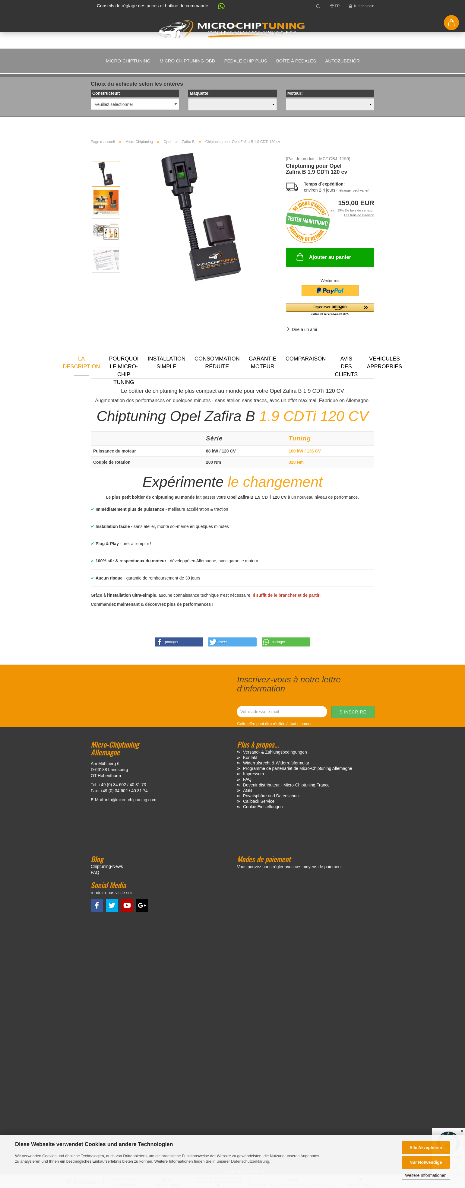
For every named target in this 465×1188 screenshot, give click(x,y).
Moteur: (295, 93)
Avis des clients (346, 366)
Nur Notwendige (426, 1162)
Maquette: (200, 93)
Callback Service (258, 801)
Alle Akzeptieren (426, 1147)
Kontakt (250, 757)
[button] (218, 7)
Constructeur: (106, 93)
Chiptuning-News (107, 866)
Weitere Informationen (425, 1175)
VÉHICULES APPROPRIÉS (384, 363)
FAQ (247, 779)
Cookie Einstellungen (263, 806)
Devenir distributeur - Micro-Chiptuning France (286, 785)
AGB (247, 790)
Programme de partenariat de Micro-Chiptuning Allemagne (297, 768)
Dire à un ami (304, 329)
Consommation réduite (217, 363)
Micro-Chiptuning (128, 60)
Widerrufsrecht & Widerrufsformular (276, 763)
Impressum (253, 773)
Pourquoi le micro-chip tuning (124, 366)
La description (81, 363)
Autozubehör (342, 60)
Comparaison (306, 359)
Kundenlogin (361, 6)
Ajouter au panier (323, 257)
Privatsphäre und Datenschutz (271, 795)
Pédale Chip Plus (245, 60)
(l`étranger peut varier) (353, 190)
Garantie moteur (263, 363)
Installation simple (166, 363)
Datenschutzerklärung (250, 1161)
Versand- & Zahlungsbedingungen (275, 752)
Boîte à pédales (296, 60)
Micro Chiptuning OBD (187, 60)
